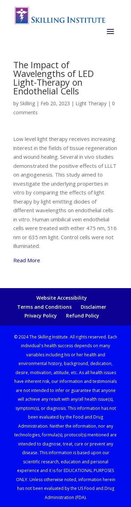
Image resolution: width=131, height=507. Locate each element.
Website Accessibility (61, 297)
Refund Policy (82, 315)
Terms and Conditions (44, 307)
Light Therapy (91, 103)
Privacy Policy (40, 315)
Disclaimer (93, 307)
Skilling (27, 103)
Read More (26, 260)
